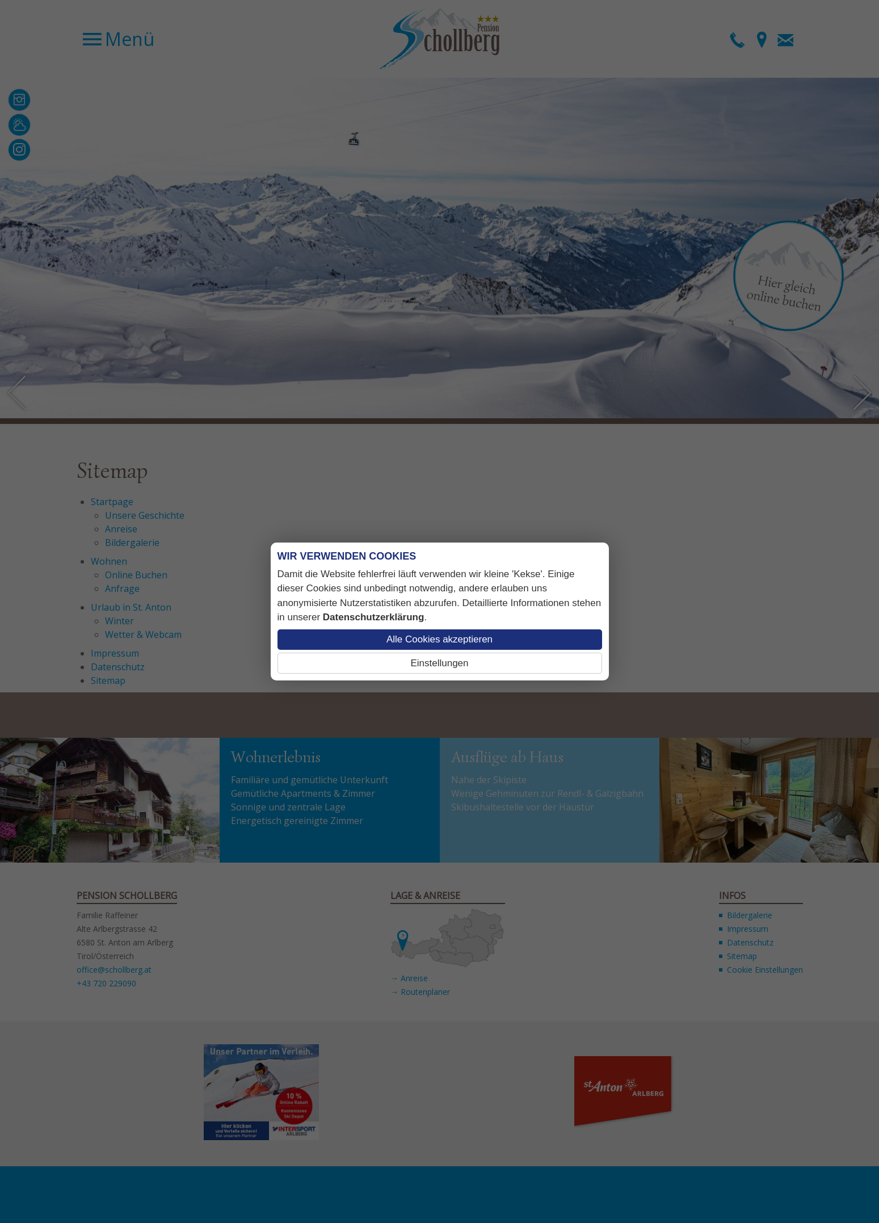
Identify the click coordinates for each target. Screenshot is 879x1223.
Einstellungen (439, 663)
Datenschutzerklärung (373, 617)
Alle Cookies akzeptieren (439, 639)
